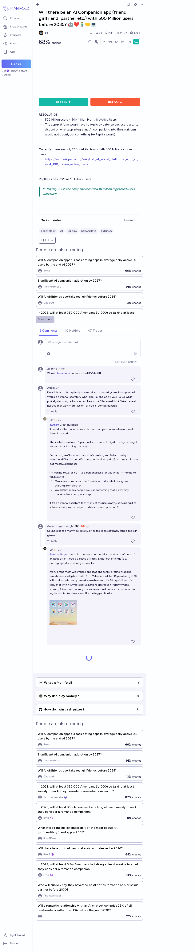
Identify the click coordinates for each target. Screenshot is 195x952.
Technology (48, 231)
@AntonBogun (59, 554)
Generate (129, 220)
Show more (45, 319)
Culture (72, 231)
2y (57, 387)
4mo (62, 368)
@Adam (54, 424)
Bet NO (115, 102)
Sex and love (88, 231)
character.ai (63, 373)
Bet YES (63, 102)
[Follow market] (128, 5)
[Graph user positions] (96, 42)
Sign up (16, 63)
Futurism (106, 231)
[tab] (48, 331)
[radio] (103, 41)
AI (61, 231)
